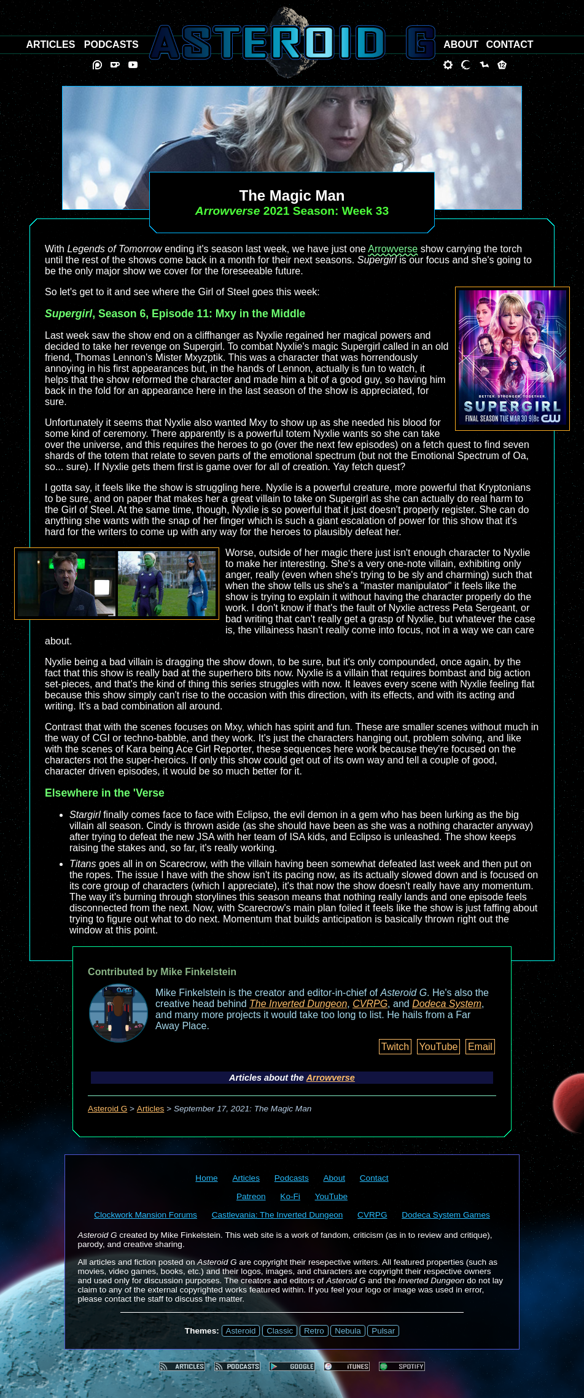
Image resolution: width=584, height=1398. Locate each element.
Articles (151, 1108)
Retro (314, 1330)
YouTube (438, 1046)
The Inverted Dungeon (298, 1003)
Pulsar (383, 1330)
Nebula (347, 1330)
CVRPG (369, 1003)
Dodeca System (446, 1003)
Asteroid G (107, 1108)
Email (480, 1046)
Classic (280, 1330)
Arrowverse (393, 249)
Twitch (395, 1046)
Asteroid (241, 1330)
